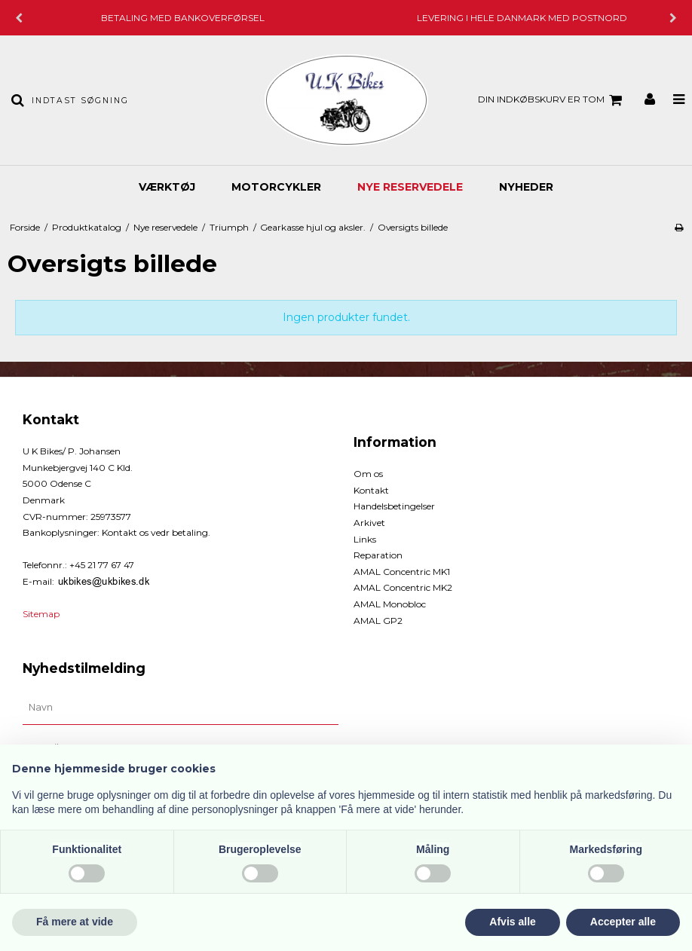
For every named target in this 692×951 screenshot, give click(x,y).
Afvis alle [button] (512, 922)
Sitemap (41, 613)
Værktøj (167, 187)
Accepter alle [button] (623, 922)
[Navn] (180, 707)
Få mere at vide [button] (74, 922)
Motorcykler (276, 187)
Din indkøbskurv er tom (552, 100)
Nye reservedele (410, 187)
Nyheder (526, 187)
